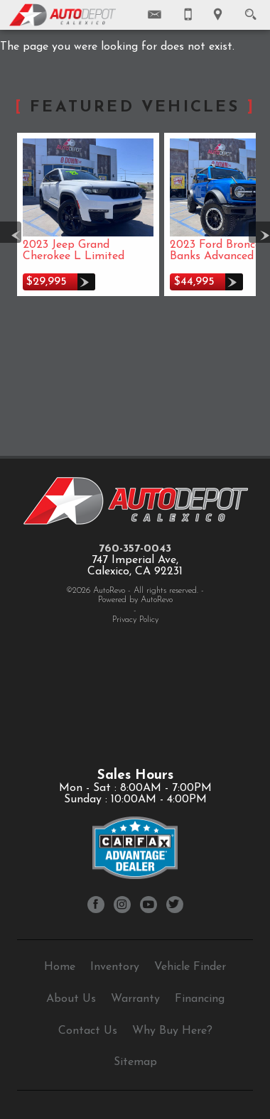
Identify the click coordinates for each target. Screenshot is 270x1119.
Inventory (114, 967)
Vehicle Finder (190, 967)
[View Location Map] (217, 15)
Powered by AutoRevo (135, 600)
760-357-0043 (135, 549)
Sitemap (135, 1062)
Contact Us (87, 1031)
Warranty (135, 999)
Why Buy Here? (172, 1031)
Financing (200, 999)
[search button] (250, 10)
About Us (71, 999)
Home (59, 967)
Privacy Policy (135, 620)
